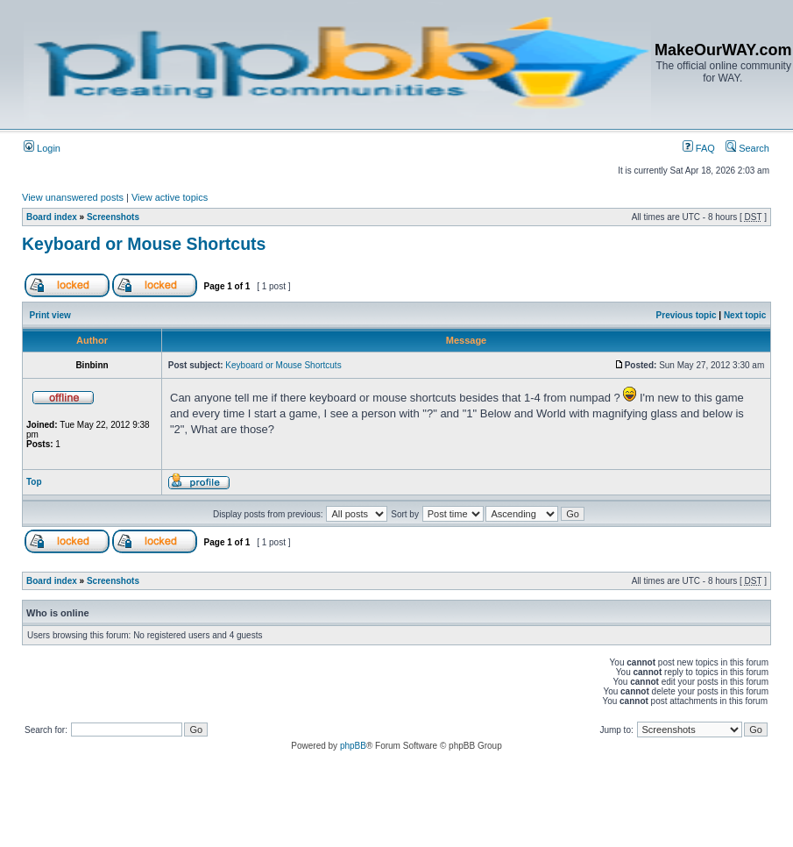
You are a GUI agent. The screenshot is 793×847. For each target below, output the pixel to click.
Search (747, 148)
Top (34, 482)
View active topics (169, 197)
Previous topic (686, 315)
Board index (51, 217)
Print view (50, 315)
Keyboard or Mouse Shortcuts (144, 243)
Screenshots (113, 217)
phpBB (353, 746)
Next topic (745, 315)
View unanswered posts (73, 197)
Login (42, 148)
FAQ (699, 148)
